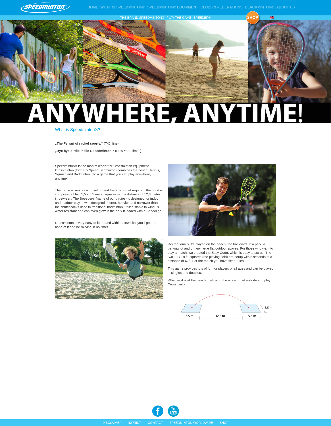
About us (285, 7)
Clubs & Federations (221, 7)
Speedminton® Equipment (172, 7)
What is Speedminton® (122, 7)
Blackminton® (259, 7)
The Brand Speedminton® (142, 17)
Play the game (179, 17)
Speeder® (202, 17)
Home (92, 7)
